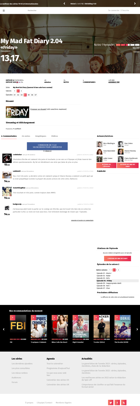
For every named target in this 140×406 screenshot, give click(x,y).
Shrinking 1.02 (90, 4)
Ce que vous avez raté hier (56, 374)
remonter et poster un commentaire (82, 220)
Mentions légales (63, 402)
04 (25, 95)
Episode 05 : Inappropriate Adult (109, 283)
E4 (22, 82)
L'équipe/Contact (44, 402)
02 (18, 95)
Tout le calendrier (55, 363)
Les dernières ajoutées (22, 363)
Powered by (13, 129)
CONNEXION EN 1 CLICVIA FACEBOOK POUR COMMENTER (47, 146)
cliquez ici (48, 151)
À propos (29, 402)
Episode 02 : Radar (103, 276)
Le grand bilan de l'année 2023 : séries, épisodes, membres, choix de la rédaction (104, 364)
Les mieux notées (20, 373)
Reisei (73, 4)
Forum (15, 382)
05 (29, 95)
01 (15, 95)
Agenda (51, 358)
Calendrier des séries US (58, 380)
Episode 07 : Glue (103, 288)
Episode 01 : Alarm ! (104, 273)
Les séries (17, 358)
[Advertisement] (112, 113)
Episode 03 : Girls (103, 278)
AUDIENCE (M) (113, 82)
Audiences (16, 377)
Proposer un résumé (38, 109)
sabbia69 (17, 171)
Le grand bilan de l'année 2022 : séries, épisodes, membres (104, 371)
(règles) (136, 52)
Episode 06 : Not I (103, 286)
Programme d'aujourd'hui (58, 368)
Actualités (87, 358)
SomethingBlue (19, 188)
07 (36, 95)
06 (32, 95)
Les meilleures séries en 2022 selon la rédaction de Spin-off (104, 378)
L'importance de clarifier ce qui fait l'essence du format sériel (103, 385)
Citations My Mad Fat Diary (118, 258)
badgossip (17, 204)
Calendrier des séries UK (58, 384)
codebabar (17, 155)
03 (22, 95)
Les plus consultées (21, 368)
